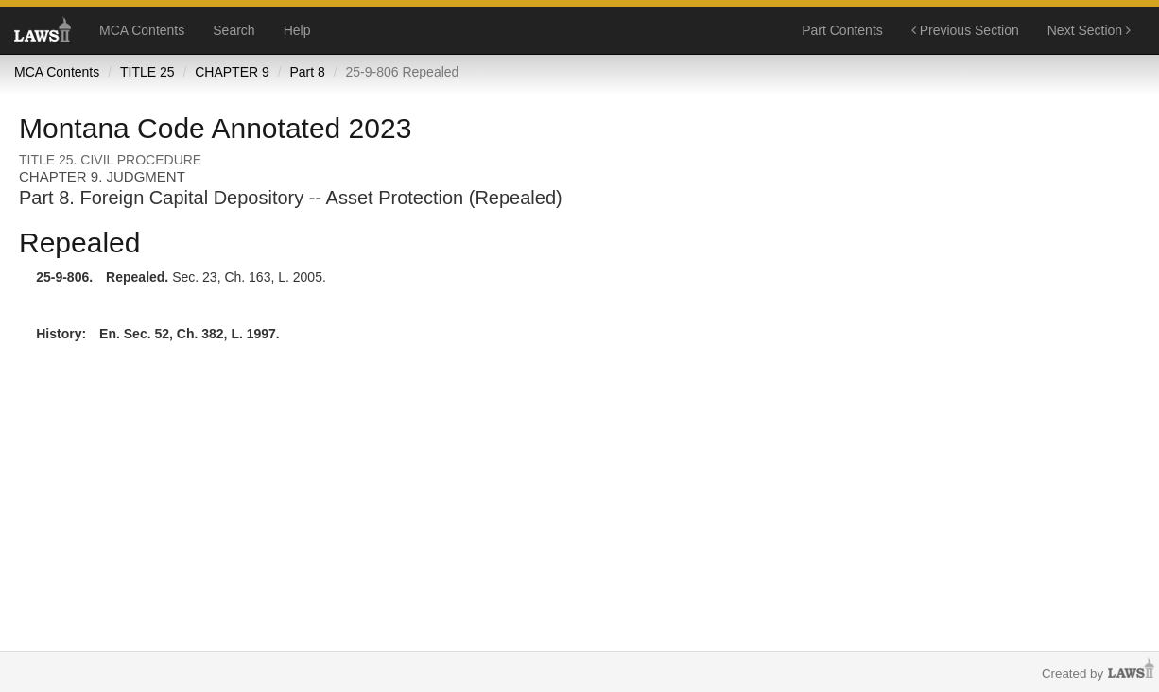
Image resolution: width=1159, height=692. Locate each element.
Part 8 (306, 71)
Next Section (1089, 30)
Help (297, 30)
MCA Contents (141, 30)
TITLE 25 (147, 71)
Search (233, 30)
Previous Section (965, 30)
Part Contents (842, 30)
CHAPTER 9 (232, 71)
